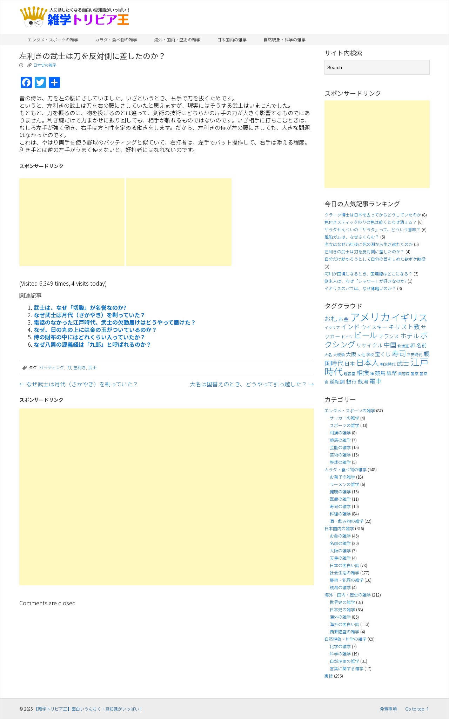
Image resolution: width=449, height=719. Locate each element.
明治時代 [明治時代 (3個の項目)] (388, 364)
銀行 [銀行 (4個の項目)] (351, 381)
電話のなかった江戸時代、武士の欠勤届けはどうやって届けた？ (115, 322)
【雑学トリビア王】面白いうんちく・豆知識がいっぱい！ (88, 709)
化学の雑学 (340, 646)
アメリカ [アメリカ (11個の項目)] (370, 316)
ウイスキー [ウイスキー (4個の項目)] (374, 327)
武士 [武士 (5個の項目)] (403, 363)
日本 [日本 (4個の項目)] (349, 363)
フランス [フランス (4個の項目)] (388, 336)
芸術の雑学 (340, 455)
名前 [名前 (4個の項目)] (421, 345)
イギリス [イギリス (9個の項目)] (409, 317)
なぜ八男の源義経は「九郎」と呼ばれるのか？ (93, 344)
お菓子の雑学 (342, 477)
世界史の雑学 (342, 602)
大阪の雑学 (340, 550)
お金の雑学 (340, 536)
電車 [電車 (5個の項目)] (375, 381)
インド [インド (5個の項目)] (350, 326)
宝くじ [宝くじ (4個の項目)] (383, 354)
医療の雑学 (340, 499)
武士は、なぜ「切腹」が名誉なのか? (80, 307)
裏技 (328, 676)
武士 (92, 367)
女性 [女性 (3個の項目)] (361, 354)
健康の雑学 (340, 491)
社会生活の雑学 (344, 572)
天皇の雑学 (340, 558)
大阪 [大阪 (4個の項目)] (351, 354)
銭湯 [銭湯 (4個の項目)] (363, 381)
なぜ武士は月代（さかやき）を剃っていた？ (90, 315)
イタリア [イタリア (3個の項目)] (332, 327)
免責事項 (388, 709)
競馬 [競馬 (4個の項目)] (380, 373)
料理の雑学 (340, 514)
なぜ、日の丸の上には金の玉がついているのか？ (95, 329)
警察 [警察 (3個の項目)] (414, 373)
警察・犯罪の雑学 (346, 580)
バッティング (51, 367)
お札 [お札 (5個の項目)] (330, 318)
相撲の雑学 (340, 432)
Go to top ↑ (417, 709)
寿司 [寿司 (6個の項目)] (399, 353)
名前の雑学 (340, 543)
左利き (79, 367)
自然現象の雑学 (344, 661)
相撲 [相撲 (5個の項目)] (362, 372)
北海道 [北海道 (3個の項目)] (403, 345)
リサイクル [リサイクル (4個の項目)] (369, 345)
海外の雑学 (340, 617)
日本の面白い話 (344, 565)
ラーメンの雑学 (344, 484)
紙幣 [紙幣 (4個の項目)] (392, 373)
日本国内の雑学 (232, 39)
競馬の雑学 (340, 440)
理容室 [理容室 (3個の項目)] (349, 373)
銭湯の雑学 (340, 587)
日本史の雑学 (44, 65)
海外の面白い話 (344, 624)
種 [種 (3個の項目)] (372, 373)
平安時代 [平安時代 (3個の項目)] (414, 354)
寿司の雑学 (340, 506)
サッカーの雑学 (344, 418)
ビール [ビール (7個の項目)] (365, 334)
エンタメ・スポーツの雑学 (53, 39)
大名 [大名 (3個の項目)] (328, 354)
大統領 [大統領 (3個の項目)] (339, 354)
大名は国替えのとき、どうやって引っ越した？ (252, 384)
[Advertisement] (72, 222)
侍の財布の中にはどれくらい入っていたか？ (90, 337)
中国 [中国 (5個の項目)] (390, 344)
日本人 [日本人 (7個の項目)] (367, 362)
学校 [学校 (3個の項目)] (370, 354)
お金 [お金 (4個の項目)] (343, 318)
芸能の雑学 (340, 447)
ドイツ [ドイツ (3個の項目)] (347, 336)
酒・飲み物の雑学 (346, 521)
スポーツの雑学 (344, 425)
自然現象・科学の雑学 (284, 39)
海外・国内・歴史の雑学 (177, 39)
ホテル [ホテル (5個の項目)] (409, 335)
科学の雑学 (340, 654)
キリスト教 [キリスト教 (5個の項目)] (404, 326)
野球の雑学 (340, 462)
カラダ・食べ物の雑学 (116, 39)
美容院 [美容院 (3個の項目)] (404, 373)
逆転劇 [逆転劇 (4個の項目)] (337, 381)
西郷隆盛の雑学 (344, 631)
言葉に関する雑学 (346, 668)
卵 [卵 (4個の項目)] (412, 345)
